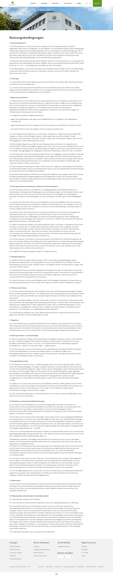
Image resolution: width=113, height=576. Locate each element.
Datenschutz (49, 566)
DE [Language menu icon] (90, 3)
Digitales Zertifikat (91, 566)
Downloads (100, 566)
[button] (65, 557)
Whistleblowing (81, 566)
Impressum (41, 566)
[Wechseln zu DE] (56, 574)
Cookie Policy (57, 566)
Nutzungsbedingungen (69, 566)
